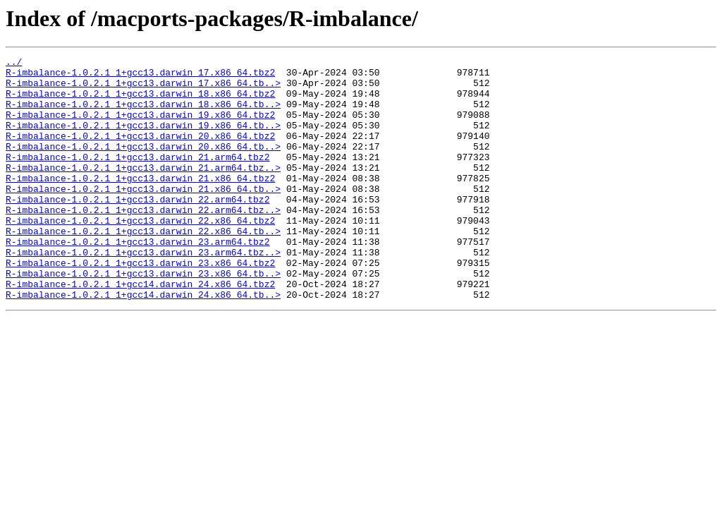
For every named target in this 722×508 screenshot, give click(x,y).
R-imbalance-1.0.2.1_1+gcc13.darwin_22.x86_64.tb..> (143, 266)
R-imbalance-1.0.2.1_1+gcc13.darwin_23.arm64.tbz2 (137, 279)
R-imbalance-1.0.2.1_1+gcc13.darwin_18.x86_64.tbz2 (140, 101)
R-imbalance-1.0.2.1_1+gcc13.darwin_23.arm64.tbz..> (143, 292)
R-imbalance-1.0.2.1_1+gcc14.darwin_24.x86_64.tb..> (143, 343)
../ (14, 63)
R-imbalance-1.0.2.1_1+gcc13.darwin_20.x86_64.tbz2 (140, 152)
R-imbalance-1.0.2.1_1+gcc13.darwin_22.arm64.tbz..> (143, 241)
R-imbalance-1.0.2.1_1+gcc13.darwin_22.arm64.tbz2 (137, 228)
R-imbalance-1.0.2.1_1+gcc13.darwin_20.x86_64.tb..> (143, 165)
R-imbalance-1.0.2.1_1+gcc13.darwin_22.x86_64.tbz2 (140, 254)
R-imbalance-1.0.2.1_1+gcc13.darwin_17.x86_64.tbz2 (140, 76)
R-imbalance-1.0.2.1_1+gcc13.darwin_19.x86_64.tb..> (143, 139)
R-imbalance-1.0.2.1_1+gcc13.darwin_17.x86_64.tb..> (143, 89)
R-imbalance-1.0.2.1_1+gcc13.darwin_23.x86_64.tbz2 (140, 304)
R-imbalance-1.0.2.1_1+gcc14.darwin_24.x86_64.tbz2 (140, 330)
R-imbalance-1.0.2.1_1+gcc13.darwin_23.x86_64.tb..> (143, 317)
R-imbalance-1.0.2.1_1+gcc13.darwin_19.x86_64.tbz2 (140, 127)
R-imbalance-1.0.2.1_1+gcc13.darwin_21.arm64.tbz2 (137, 177)
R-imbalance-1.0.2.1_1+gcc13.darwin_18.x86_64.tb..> (143, 114)
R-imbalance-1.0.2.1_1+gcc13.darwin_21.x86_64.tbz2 (140, 203)
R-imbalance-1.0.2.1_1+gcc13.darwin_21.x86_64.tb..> (143, 216)
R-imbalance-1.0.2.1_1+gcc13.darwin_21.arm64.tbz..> (143, 190)
